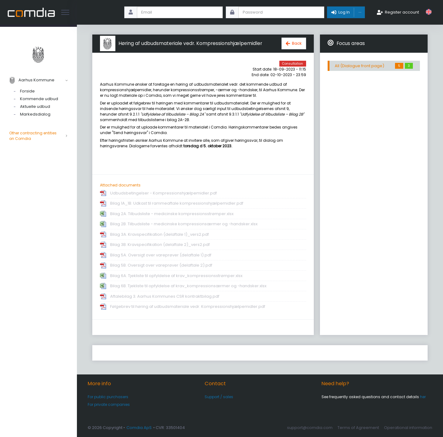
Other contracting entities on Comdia (38, 135)
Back (297, 43)
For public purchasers (108, 396)
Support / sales (219, 396)
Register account (402, 12)
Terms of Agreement (358, 428)
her (423, 396)
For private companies (109, 404)
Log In (344, 12)
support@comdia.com (310, 428)
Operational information (408, 428)
